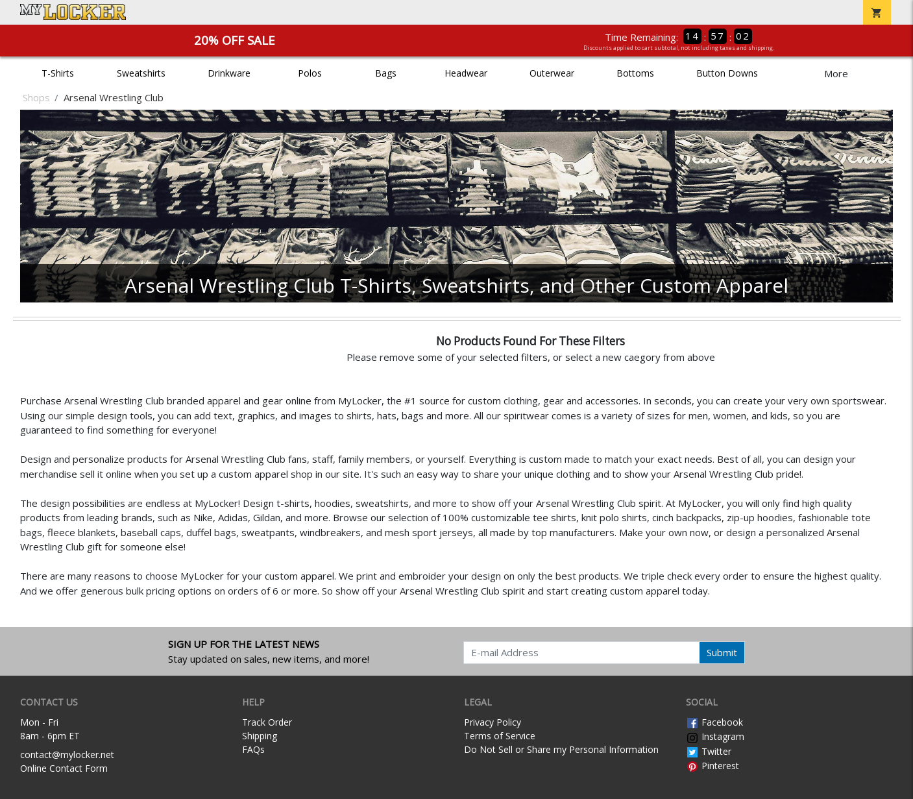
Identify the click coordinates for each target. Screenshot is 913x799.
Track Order (267, 722)
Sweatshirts (141, 73)
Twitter (708, 751)
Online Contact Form (64, 768)
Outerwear (552, 73)
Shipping (259, 736)
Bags (385, 73)
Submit (722, 652)
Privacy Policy (492, 722)
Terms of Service (499, 736)
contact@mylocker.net (67, 754)
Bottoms (635, 73)
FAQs (253, 749)
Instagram (715, 736)
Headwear (465, 73)
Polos (310, 73)
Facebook (714, 722)
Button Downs (727, 73)
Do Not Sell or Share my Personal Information (561, 749)
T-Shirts (58, 73)
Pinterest (712, 765)
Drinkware (229, 73)
